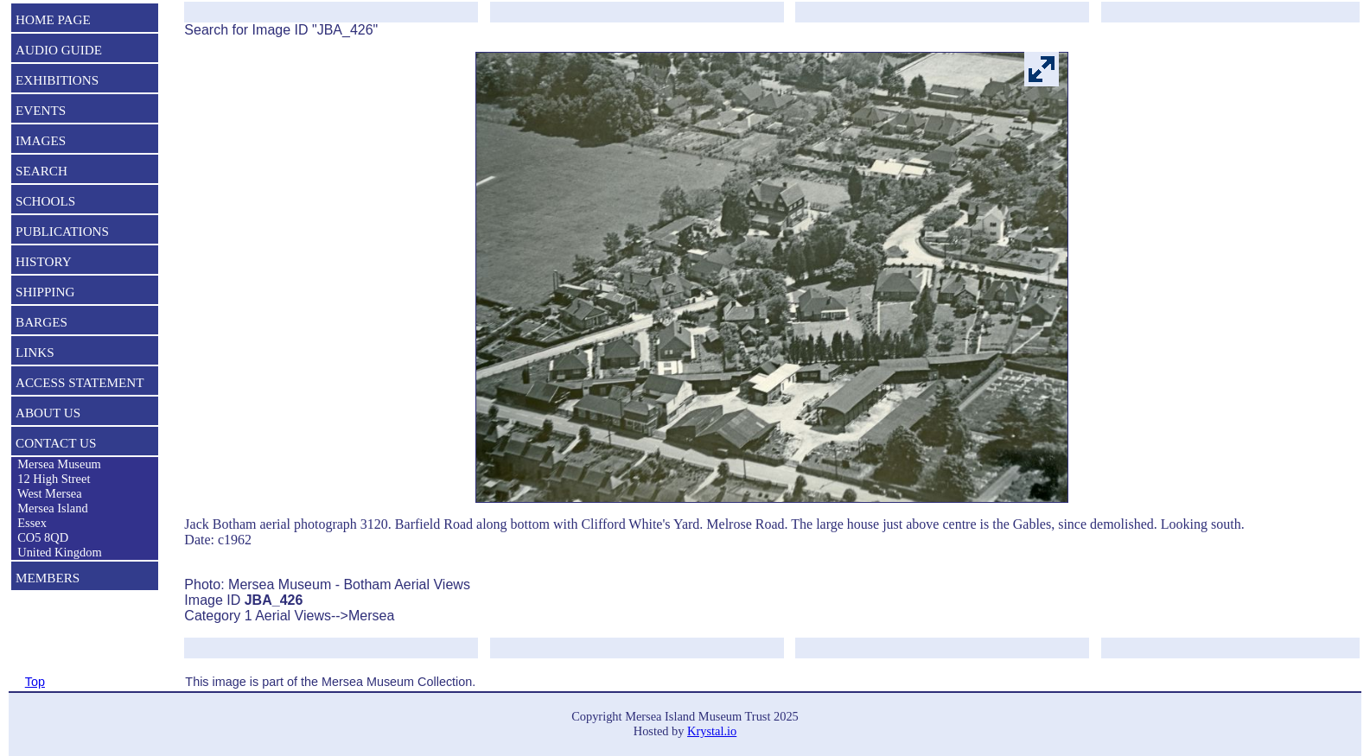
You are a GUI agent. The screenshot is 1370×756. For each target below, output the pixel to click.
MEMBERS (48, 577)
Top (35, 682)
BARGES (41, 321)
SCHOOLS (45, 201)
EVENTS (41, 110)
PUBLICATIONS (62, 231)
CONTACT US (56, 442)
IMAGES (41, 140)
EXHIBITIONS (57, 80)
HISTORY (44, 261)
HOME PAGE (53, 19)
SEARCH (41, 170)
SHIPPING (45, 291)
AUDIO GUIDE (59, 49)
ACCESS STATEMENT (80, 382)
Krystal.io (711, 731)
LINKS (35, 352)
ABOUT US (48, 412)
